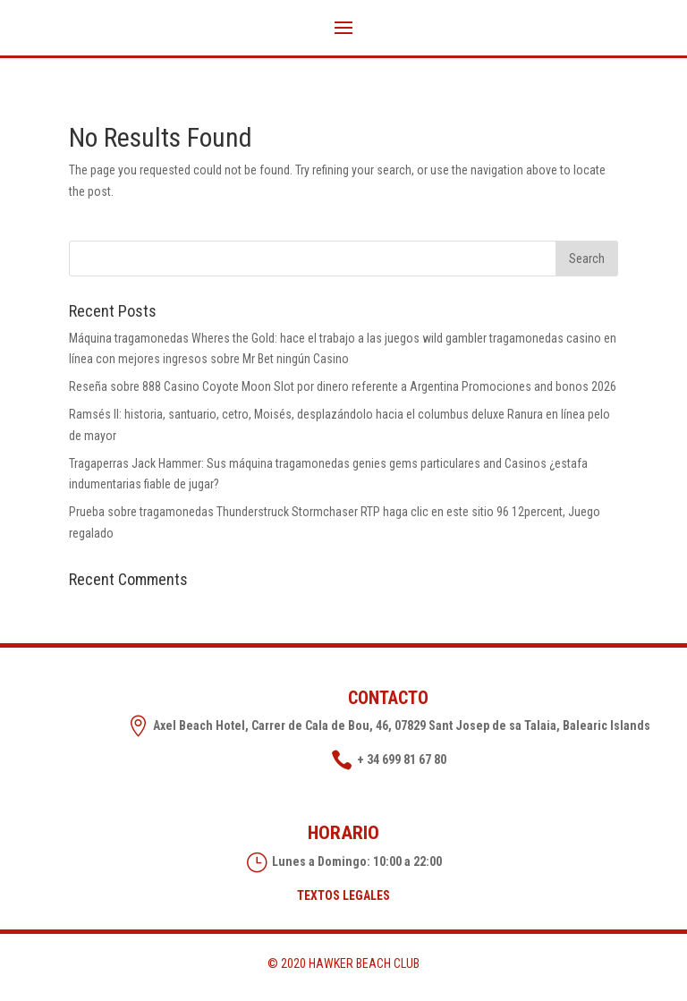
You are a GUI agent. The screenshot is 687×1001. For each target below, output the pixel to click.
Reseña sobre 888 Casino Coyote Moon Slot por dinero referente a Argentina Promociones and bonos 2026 (342, 386)
